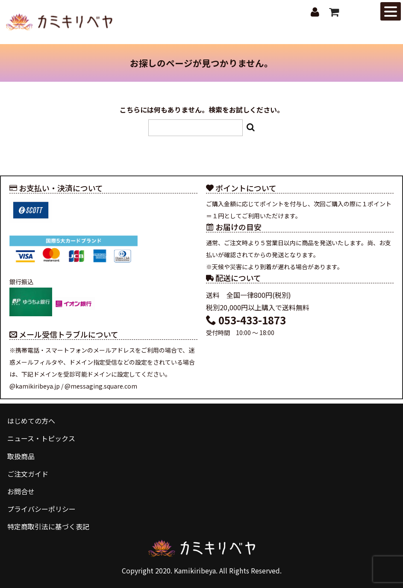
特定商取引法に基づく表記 (48, 526)
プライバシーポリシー (41, 509)
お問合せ (21, 491)
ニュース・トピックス (41, 439)
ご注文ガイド (27, 474)
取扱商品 (21, 456)
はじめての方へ (31, 421)
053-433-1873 (246, 319)
